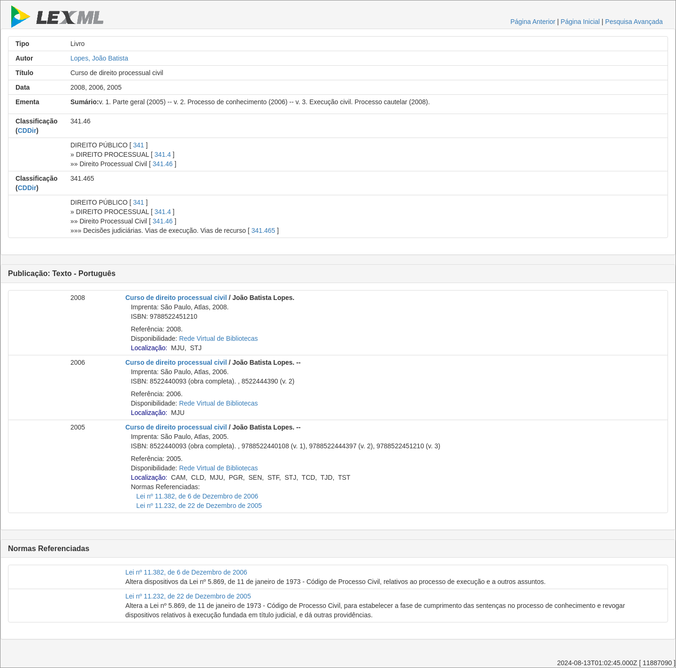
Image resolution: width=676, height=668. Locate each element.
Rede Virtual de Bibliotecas (218, 338)
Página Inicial (580, 21)
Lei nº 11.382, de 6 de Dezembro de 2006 (197, 496)
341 (138, 145)
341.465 (263, 230)
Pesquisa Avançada (634, 21)
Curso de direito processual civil (176, 297)
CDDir (27, 130)
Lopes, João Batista (99, 58)
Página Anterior (532, 21)
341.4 (162, 154)
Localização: (149, 348)
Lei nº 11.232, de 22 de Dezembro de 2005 (198, 505)
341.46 (163, 164)
